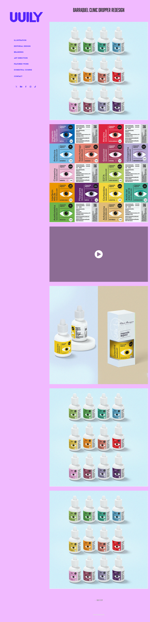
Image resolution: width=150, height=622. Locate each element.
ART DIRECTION (21, 58)
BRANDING (19, 52)
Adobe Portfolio (101, 614)
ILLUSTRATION (20, 40)
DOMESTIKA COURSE (23, 70)
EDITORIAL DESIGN (22, 46)
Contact (18, 76)
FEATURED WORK (21, 64)
